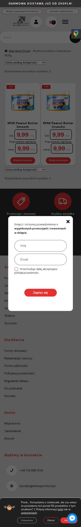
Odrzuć (51, 520)
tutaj (60, 509)
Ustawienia (27, 520)
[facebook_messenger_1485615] (72, 518)
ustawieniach (29, 513)
